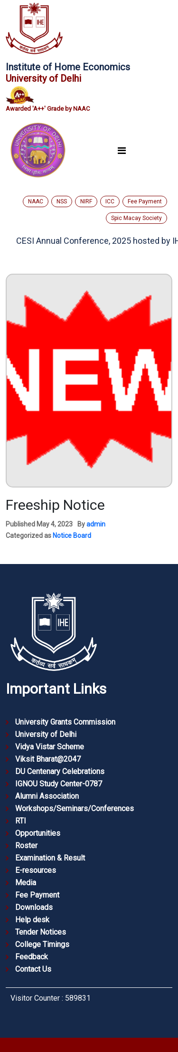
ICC (109, 201)
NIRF (86, 201)
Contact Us (33, 969)
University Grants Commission (65, 722)
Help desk (32, 919)
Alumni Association (47, 796)
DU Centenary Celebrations (59, 771)
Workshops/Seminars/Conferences (74, 808)
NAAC (35, 201)
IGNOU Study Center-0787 (58, 783)
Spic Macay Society (136, 218)
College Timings (42, 944)
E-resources (35, 870)
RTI (20, 820)
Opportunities (37, 833)
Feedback (31, 956)
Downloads (34, 907)
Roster (26, 845)
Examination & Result (50, 857)
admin (95, 524)
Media (25, 882)
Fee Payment (145, 201)
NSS (61, 201)
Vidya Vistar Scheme (49, 746)
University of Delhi (45, 734)
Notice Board (72, 535)
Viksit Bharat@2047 (48, 759)
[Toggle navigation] (121, 150)
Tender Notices (40, 932)
